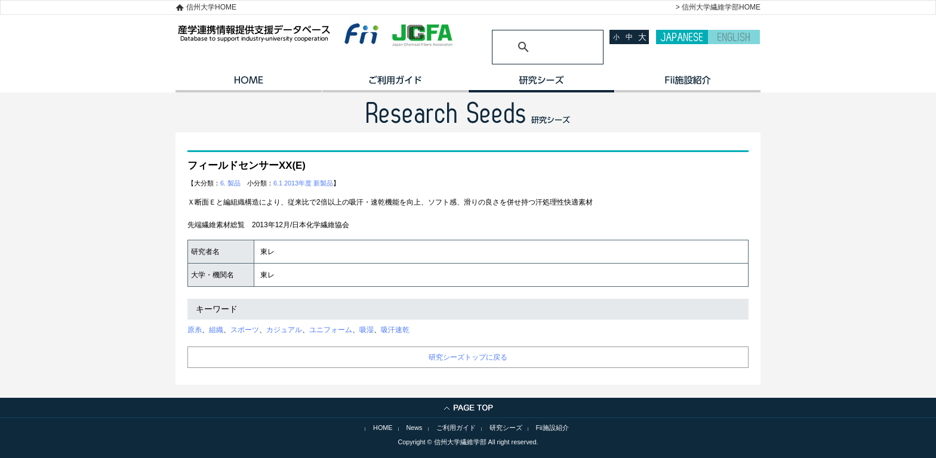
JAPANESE (682, 37)
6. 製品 (230, 183)
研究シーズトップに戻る (468, 357)
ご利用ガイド (395, 84)
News (415, 427)
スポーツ (244, 330)
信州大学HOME (211, 7)
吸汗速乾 (395, 330)
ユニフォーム (330, 330)
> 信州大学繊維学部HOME (718, 7)
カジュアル (284, 330)
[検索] (533, 47)
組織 (216, 330)
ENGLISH (734, 37)
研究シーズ (541, 84)
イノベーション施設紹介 (687, 84)
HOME (249, 84)
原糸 (194, 330)
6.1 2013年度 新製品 (303, 183)
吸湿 (366, 330)
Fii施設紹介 (552, 427)
